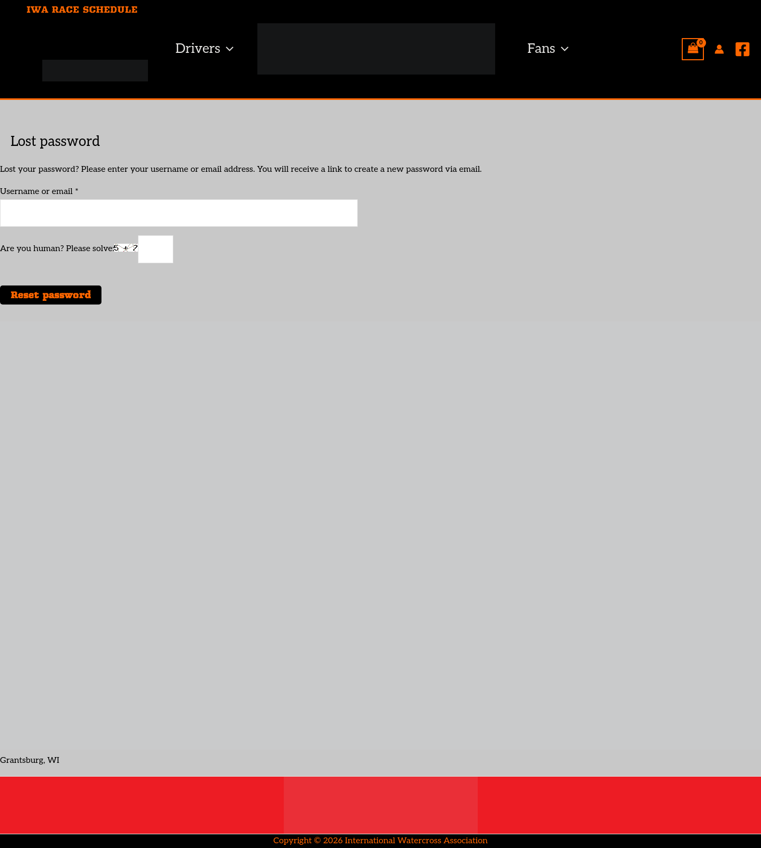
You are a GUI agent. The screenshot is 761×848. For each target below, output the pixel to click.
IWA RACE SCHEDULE (81, 9)
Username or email (56, 191)
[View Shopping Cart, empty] (693, 49)
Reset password (51, 295)
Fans (548, 49)
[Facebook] (742, 49)
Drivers (204, 49)
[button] (227, 49)
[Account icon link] (719, 49)
